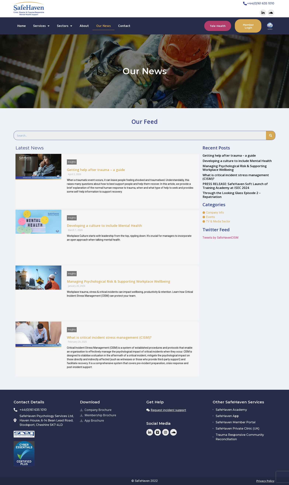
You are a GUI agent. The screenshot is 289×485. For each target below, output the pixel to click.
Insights (72, 161)
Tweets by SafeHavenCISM (220, 237)
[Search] (270, 135)
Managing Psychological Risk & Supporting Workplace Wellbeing (118, 281)
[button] (217, 26)
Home (21, 26)
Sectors (64, 25)
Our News (103, 26)
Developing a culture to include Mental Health (104, 225)
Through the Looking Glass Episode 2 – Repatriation (232, 195)
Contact (124, 26)
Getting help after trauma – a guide (96, 170)
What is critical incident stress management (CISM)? (109, 337)
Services (41, 25)
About (84, 26)
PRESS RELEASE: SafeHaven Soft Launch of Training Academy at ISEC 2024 (235, 186)
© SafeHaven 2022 (144, 481)
